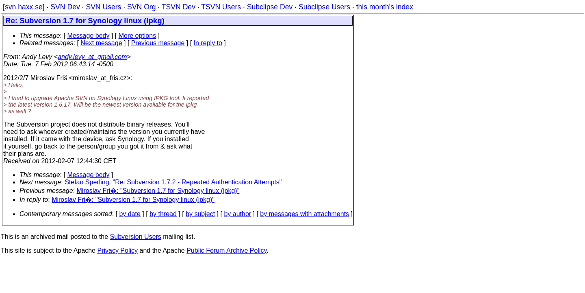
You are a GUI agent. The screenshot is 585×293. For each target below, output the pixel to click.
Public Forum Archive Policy (226, 250)
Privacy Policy (117, 250)
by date (129, 213)
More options (137, 35)
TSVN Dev (178, 7)
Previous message (158, 42)
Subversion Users (135, 236)
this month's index (384, 7)
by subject (200, 213)
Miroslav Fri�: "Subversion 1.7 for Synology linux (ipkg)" (158, 190)
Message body (88, 35)
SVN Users (103, 7)
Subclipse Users (324, 7)
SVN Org (141, 7)
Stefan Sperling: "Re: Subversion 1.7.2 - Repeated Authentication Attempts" (173, 182)
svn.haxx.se (24, 7)
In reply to (208, 42)
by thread (163, 213)
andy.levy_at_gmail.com (92, 56)
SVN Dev (65, 7)
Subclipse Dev (269, 7)
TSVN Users (221, 7)
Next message (101, 42)
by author (237, 213)
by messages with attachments (304, 213)
